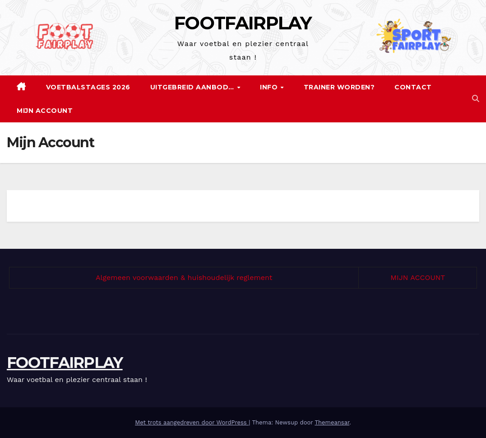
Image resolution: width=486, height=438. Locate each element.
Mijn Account (45, 111)
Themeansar (332, 422)
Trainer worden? (339, 87)
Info (270, 87)
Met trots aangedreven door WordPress (192, 422)
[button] (475, 98)
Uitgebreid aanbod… (193, 87)
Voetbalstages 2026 (88, 87)
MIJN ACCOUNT (417, 277)
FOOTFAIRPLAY (243, 23)
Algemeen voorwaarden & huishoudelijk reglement (184, 277)
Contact (413, 87)
